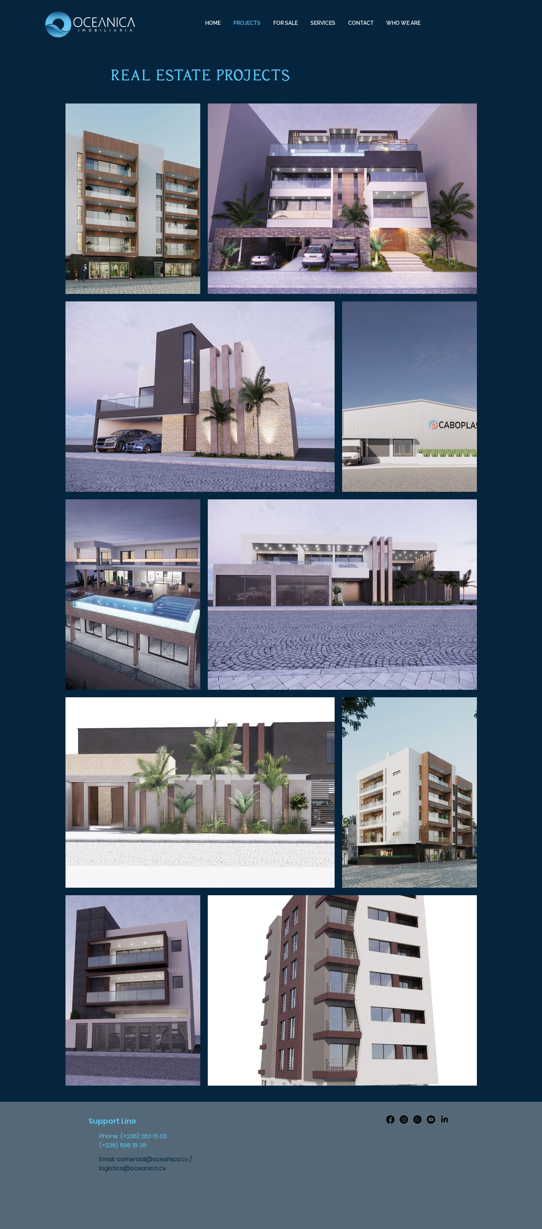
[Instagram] (404, 1119)
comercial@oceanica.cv (152, 1159)
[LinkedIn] (444, 1119)
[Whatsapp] (417, 1119)
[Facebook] (390, 1119)
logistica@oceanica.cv (132, 1168)
